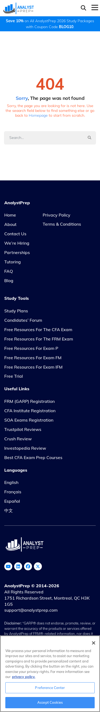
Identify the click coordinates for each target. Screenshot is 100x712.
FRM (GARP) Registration (29, 401)
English (11, 482)
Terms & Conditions (62, 224)
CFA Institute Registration (29, 410)
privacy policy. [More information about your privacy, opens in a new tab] (23, 677)
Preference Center (50, 688)
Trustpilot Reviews (22, 429)
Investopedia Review (25, 448)
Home (10, 215)
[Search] (43, 137)
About (10, 224)
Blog (8, 280)
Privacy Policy (56, 215)
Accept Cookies (50, 702)
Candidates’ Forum (23, 320)
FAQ (8, 271)
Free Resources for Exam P (31, 348)
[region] (50, 673)
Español (12, 501)
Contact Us (15, 233)
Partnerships (17, 252)
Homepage (38, 115)
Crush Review (18, 438)
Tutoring (12, 261)
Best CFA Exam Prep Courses (33, 457)
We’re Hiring (16, 243)
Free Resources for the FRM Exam (38, 339)
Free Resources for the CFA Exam (38, 329)
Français (12, 491)
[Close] (93, 643)
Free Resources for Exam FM (33, 357)
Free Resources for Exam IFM (33, 367)
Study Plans (16, 310)
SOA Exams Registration (28, 420)
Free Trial (13, 376)
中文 (8, 510)
